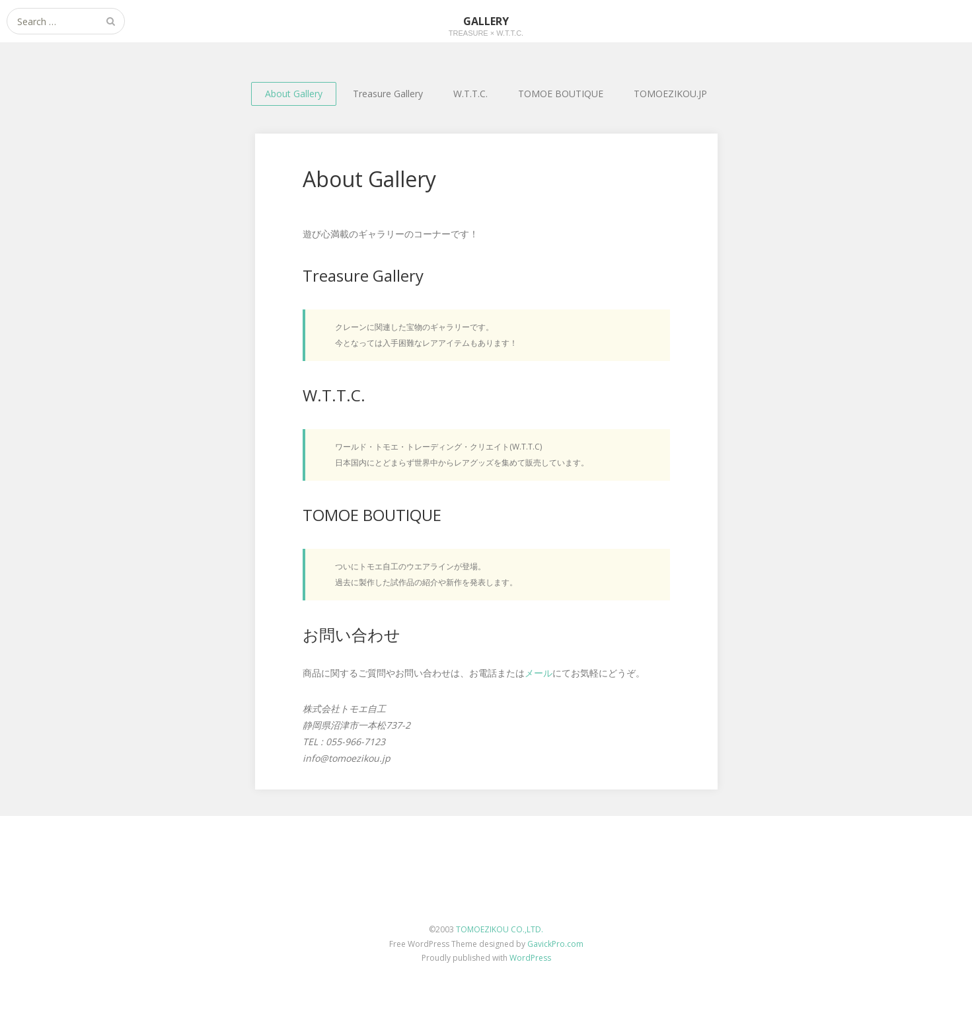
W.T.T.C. (470, 93)
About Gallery (293, 93)
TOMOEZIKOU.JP (670, 93)
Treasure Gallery (388, 93)
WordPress (530, 957)
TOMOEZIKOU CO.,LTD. (499, 929)
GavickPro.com (555, 944)
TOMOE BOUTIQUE (560, 93)
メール (538, 673)
